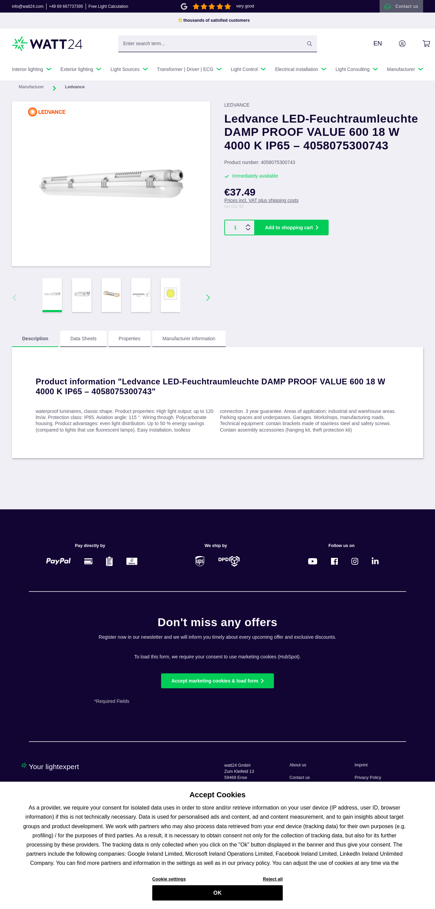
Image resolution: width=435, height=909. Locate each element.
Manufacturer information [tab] (188, 342)
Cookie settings (169, 882)
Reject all (273, 882)
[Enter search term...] (217, 47)
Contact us (300, 777)
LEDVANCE (236, 108)
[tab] (35, 342)
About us (298, 765)
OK (217, 896)
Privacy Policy (367, 777)
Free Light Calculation (108, 8)
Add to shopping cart (289, 231)
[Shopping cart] (418, 47)
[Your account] (394, 47)
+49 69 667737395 (66, 8)
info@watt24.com (28, 8)
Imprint (361, 765)
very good (245, 8)
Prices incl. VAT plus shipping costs (261, 204)
